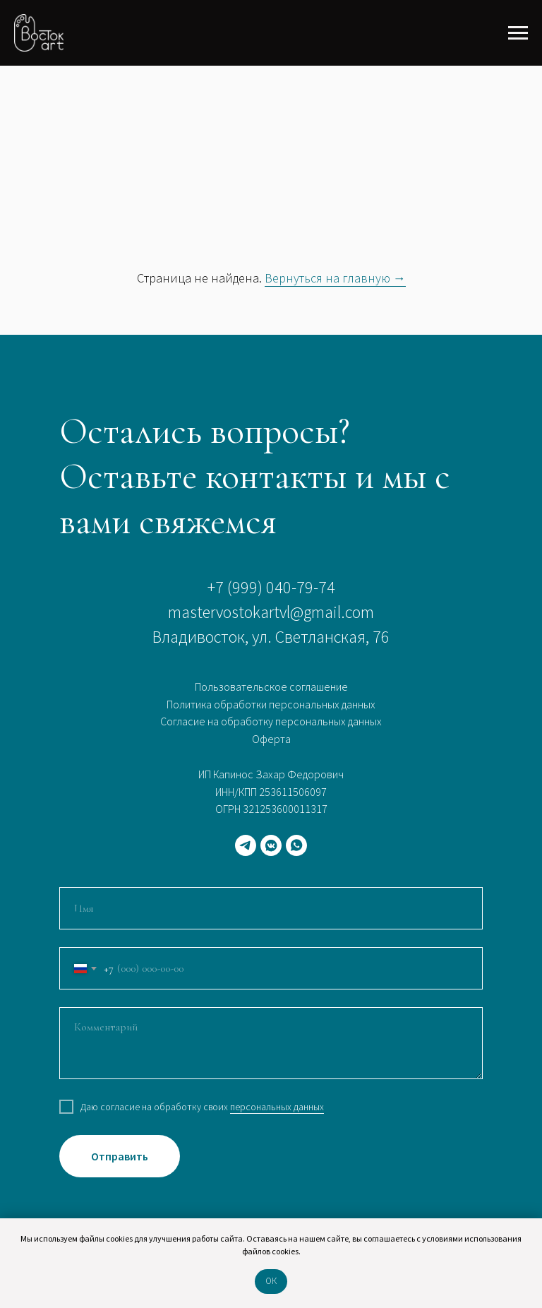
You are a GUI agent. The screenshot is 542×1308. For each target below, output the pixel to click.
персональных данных (277, 1106)
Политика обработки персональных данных (271, 704)
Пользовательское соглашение (271, 686)
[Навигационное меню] (518, 33)
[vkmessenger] (271, 845)
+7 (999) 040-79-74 (271, 587)
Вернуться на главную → (335, 278)
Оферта (271, 739)
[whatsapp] (296, 845)
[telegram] (245, 845)
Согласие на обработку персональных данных (271, 721)
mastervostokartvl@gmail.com (271, 612)
